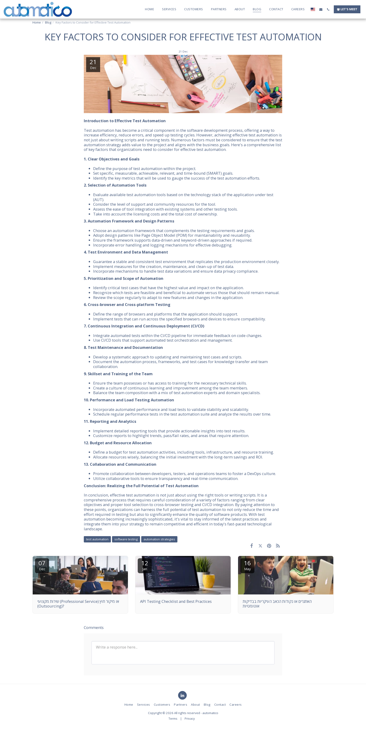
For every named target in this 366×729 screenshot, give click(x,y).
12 (145, 565)
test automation (97, 539)
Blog (48, 22)
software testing (126, 539)
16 (247, 565)
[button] (320, 9)
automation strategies (159, 539)
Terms (173, 718)
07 (42, 565)
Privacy (190, 718)
